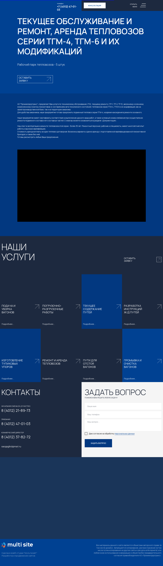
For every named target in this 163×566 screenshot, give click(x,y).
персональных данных (125, 433)
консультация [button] (94, 5)
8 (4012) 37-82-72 (15, 436)
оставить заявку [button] (130, 259)
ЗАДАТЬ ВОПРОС (98, 443)
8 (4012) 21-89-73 (15, 410)
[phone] (123, 414)
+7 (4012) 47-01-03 (67, 8)
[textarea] (123, 425)
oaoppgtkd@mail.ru (11, 446)
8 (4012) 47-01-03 (15, 423)
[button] (35, 79)
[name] (123, 406)
